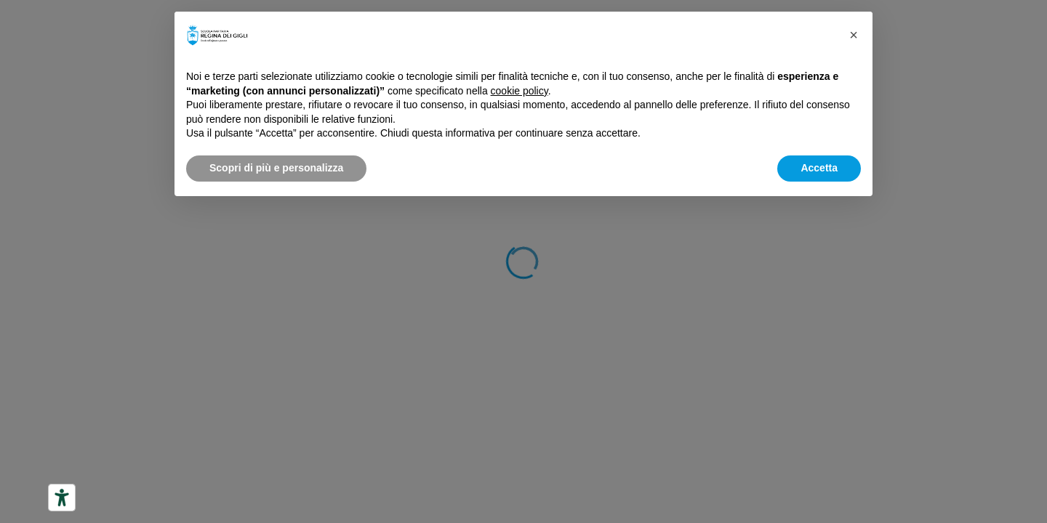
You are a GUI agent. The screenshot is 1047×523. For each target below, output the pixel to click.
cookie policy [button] (519, 91)
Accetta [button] (819, 168)
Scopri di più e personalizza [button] (276, 168)
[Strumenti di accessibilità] (62, 497)
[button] (853, 34)
